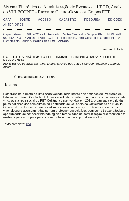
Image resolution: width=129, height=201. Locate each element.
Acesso (44, 19)
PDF (28, 124)
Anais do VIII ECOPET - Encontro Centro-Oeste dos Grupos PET (72, 37)
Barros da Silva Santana (51, 41)
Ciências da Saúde (16, 41)
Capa (7, 19)
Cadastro (67, 19)
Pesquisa (92, 19)
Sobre (25, 19)
